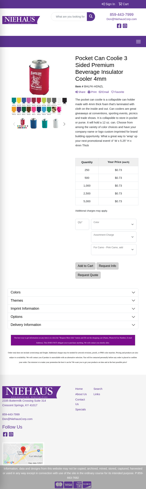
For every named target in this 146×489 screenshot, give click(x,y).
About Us (81, 394)
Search (98, 388)
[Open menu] (138, 41)
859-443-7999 (122, 14)
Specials (80, 409)
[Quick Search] (69, 16)
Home (79, 388)
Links (97, 394)
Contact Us (80, 402)
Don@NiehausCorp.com (121, 19)
